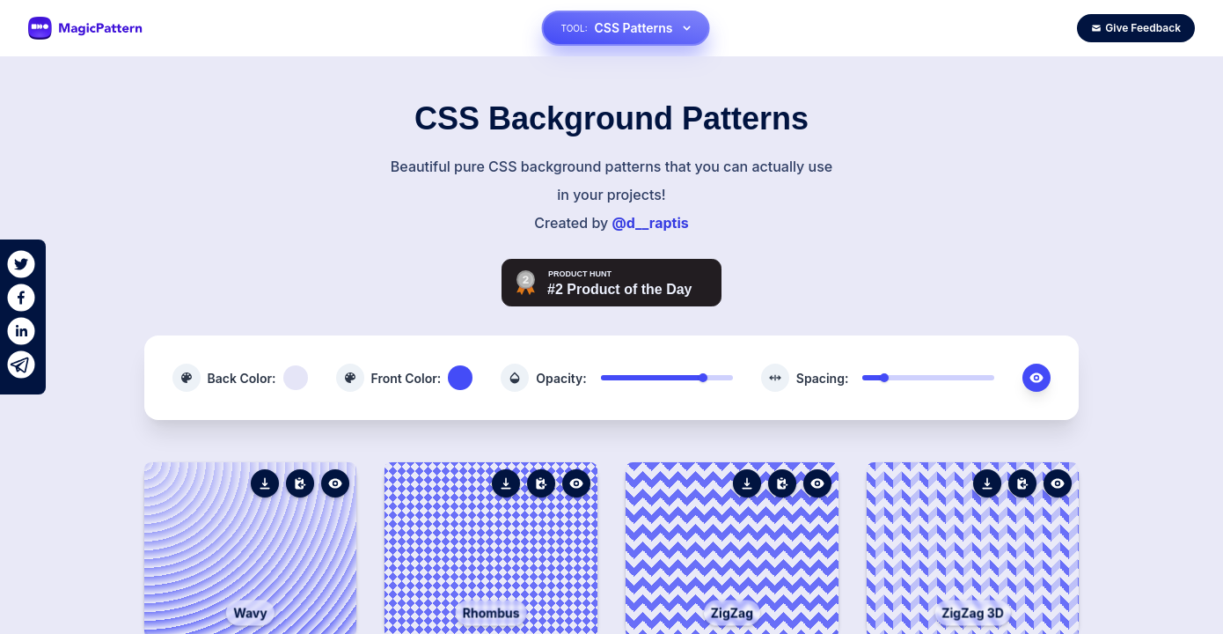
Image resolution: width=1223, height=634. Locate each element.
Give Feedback (1136, 27)
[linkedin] (21, 331)
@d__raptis (650, 223)
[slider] (703, 377)
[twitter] (21, 264)
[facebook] (21, 298)
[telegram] (21, 364)
